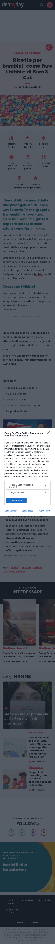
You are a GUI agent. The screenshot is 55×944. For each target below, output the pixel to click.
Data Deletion (11, 511)
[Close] (49, 433)
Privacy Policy (44, 511)
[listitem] (27, 486)
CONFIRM (16, 500)
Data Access (27, 511)
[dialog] (27, 472)
